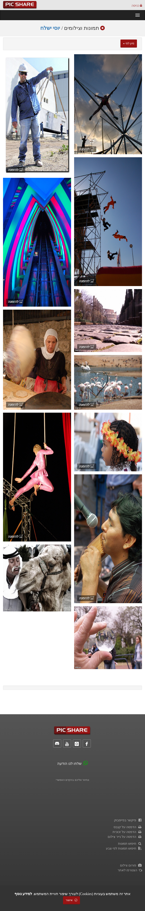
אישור (71, 900)
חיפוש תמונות (130, 843)
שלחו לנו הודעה (69, 764)
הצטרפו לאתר (130, 870)
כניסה (137, 5)
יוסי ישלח (50, 28)
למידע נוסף (23, 894)
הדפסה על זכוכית (127, 832)
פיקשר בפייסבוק (128, 820)
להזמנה (86, 149)
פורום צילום (131, 865)
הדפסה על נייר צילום (125, 836)
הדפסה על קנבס (128, 827)
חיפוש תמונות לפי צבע (124, 848)
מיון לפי (128, 43)
